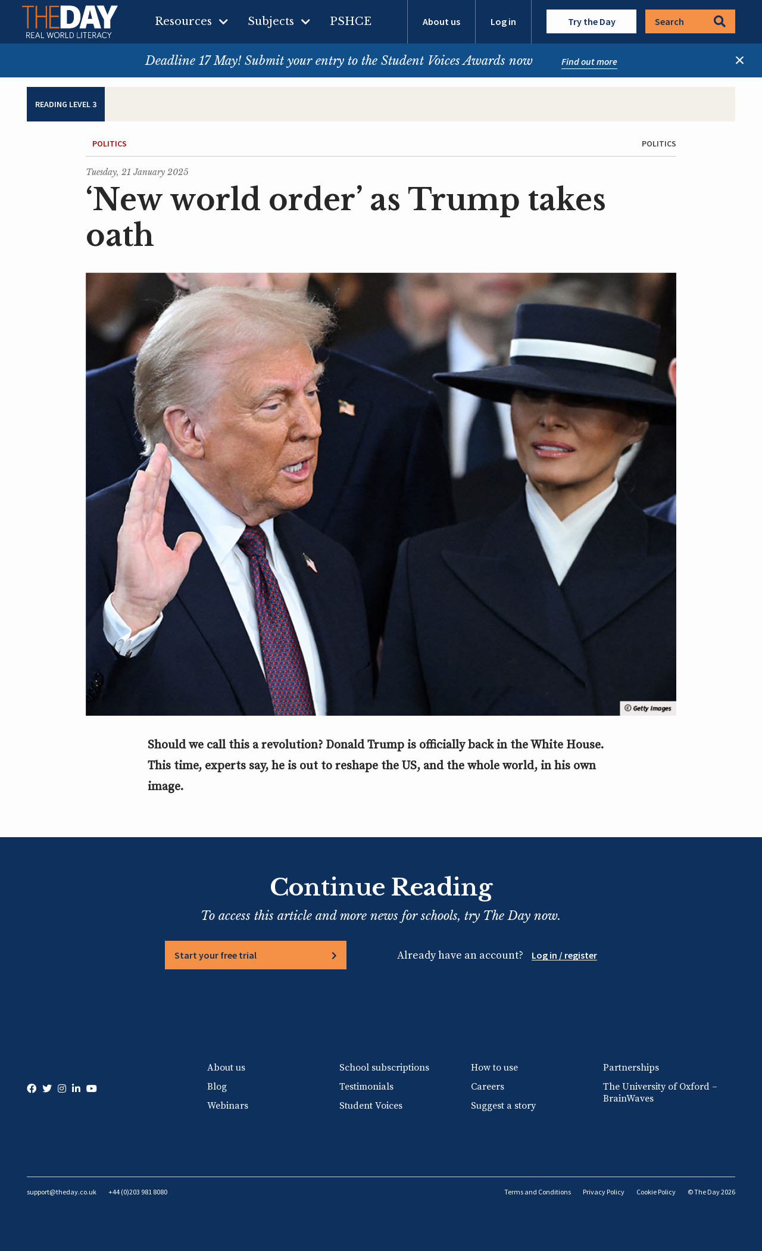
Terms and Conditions (537, 1191)
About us (441, 21)
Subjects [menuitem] (271, 21)
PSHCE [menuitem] (350, 21)
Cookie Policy (656, 1191)
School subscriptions (384, 1068)
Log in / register (564, 955)
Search (690, 21)
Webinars (227, 1106)
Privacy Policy (603, 1191)
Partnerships (631, 1068)
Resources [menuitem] (183, 21)
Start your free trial (215, 955)
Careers (487, 1087)
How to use (494, 1068)
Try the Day (592, 21)
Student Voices (370, 1106)
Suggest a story (503, 1106)
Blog (217, 1087)
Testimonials (366, 1087)
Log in (503, 21)
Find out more (589, 61)
